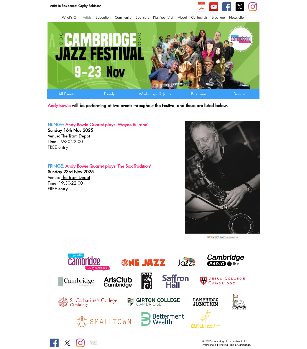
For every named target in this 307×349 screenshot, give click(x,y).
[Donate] (239, 94)
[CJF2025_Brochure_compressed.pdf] (201, 7)
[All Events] (66, 94)
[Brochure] (199, 94)
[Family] (109, 94)
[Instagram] (252, 6)
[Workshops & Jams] (155, 94)
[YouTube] (213, 6)
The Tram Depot (75, 136)
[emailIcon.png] (93, 343)
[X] (239, 6)
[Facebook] (226, 6)
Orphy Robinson (89, 6)
